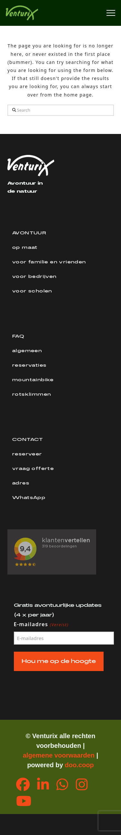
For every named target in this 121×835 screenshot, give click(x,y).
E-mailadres (41, 624)
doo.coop (79, 765)
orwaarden (78, 755)
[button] (110, 13)
